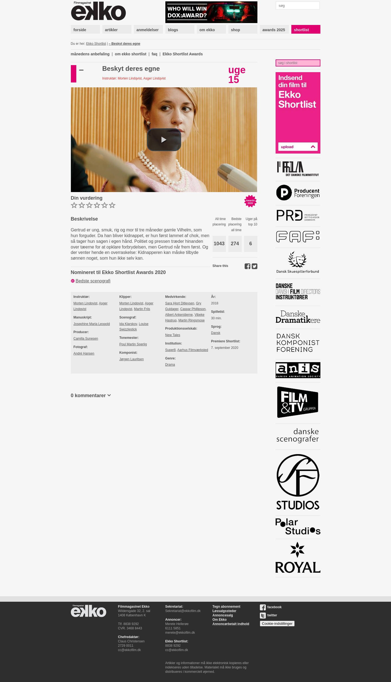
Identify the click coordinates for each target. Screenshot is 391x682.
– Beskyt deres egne (124, 44)
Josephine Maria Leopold (92, 324)
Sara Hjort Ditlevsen (179, 303)
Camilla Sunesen (86, 338)
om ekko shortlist (130, 54)
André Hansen (84, 353)
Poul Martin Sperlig (133, 344)
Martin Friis (142, 309)
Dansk (215, 333)
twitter (268, 615)
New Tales (172, 335)
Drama (170, 365)
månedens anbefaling (90, 54)
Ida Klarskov (128, 324)
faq (154, 54)
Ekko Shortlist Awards (183, 54)
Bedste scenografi (93, 281)
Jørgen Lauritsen (131, 359)
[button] (164, 139)
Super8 (170, 350)
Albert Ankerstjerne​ (179, 315)
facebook (271, 607)
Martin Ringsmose (191, 320)
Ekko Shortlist (96, 44)
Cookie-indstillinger (277, 624)
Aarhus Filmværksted (192, 350)
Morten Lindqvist (85, 303)
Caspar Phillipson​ (193, 309)
